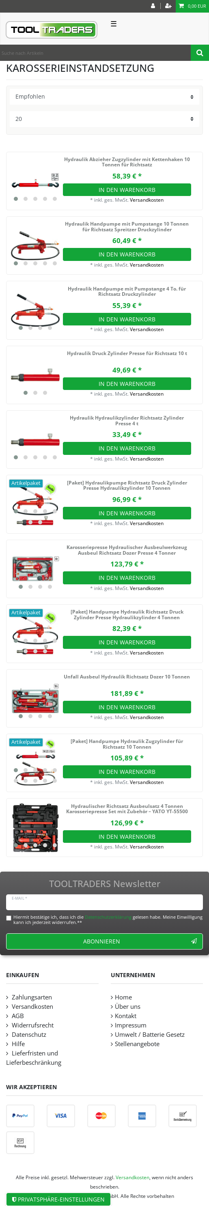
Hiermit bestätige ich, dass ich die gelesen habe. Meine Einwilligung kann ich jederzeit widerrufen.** (108, 919)
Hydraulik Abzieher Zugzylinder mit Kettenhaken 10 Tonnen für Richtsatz (127, 162)
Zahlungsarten (31, 997)
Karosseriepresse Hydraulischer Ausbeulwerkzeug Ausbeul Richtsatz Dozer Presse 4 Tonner (127, 550)
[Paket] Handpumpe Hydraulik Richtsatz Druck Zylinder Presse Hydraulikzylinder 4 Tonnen (127, 615)
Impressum (131, 1025)
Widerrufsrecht (32, 1025)
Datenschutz (28, 1034)
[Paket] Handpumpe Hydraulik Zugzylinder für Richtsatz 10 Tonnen (127, 744)
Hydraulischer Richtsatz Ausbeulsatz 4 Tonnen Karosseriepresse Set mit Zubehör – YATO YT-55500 (127, 809)
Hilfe (17, 1044)
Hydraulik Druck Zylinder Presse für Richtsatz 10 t (127, 354)
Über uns (127, 1006)
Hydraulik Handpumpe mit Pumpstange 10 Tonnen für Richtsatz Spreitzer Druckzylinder (127, 227)
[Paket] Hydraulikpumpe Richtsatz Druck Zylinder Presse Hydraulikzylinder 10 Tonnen (127, 486)
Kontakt (125, 1016)
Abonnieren (140, 941)
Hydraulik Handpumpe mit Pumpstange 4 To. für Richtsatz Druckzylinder (127, 292)
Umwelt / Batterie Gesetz (150, 1034)
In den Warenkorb (127, 190)
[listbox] (35, 181)
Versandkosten (147, 199)
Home (123, 997)
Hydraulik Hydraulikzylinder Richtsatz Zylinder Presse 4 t (127, 421)
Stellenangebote (137, 1044)
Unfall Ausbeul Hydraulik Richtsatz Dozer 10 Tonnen (127, 677)
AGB (17, 1016)
